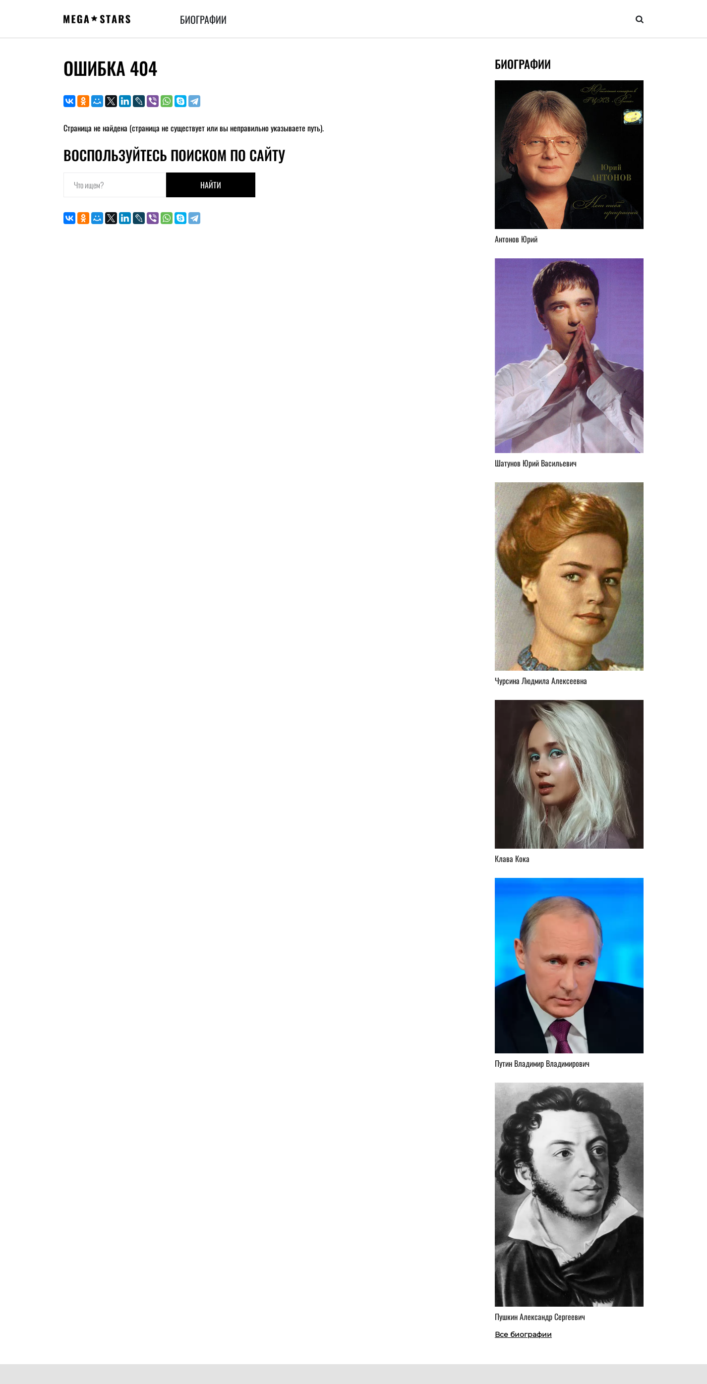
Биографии (203, 19)
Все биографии (523, 1334)
